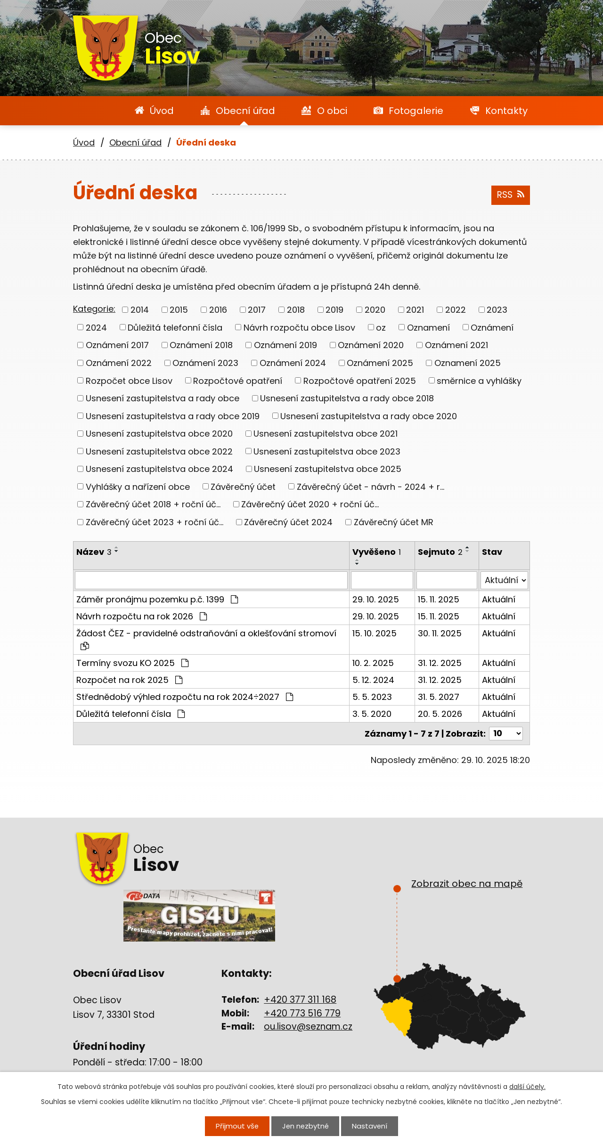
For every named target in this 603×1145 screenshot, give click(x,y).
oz (381, 327)
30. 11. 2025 (440, 633)
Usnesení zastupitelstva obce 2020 (159, 433)
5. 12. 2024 (373, 680)
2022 (455, 310)
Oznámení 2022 (119, 363)
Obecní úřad (245, 110)
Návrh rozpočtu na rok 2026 (141, 616)
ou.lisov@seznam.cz (308, 1026)
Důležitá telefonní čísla (175, 327)
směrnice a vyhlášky (479, 380)
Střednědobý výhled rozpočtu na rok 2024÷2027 (184, 697)
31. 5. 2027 (438, 697)
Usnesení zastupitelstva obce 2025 (327, 469)
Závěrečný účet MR (393, 522)
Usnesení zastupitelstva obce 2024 (159, 469)
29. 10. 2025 (375, 599)
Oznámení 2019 (285, 345)
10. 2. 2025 (373, 663)
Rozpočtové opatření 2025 (359, 380)
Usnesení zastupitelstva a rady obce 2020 (368, 416)
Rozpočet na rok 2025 (129, 680)
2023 (497, 310)
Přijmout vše (237, 1126)
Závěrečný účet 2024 (288, 522)
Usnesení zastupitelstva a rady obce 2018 (347, 398)
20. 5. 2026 (440, 714)
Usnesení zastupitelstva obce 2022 (159, 451)
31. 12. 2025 (440, 663)
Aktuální (498, 599)
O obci (332, 110)
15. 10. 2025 (374, 633)
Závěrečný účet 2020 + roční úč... (310, 504)
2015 (179, 310)
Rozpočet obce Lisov (129, 380)
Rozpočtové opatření (237, 380)
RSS (510, 194)
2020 (375, 310)
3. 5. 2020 (371, 714)
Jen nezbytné (305, 1126)
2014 (139, 310)
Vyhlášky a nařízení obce (138, 486)
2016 (218, 310)
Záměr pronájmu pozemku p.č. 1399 (157, 599)
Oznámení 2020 (371, 345)
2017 (257, 310)
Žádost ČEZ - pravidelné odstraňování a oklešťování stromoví (206, 638)
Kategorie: (94, 309)
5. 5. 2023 (372, 697)
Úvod (162, 110)
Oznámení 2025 (380, 363)
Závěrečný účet (243, 486)
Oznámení (492, 327)
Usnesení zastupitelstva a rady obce (162, 398)
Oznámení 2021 (456, 345)
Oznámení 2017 (117, 345)
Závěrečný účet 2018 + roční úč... (153, 504)
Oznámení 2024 (293, 363)
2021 (415, 310)
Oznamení (428, 327)
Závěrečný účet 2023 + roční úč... (154, 522)
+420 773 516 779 (302, 1013)
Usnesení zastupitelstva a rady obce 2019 (173, 416)
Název (94, 552)
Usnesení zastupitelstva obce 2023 (326, 451)
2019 (334, 310)
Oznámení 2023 (205, 363)
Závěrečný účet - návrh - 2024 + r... (370, 486)
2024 (96, 327)
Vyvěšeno (376, 552)
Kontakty (506, 110)
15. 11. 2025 (438, 599)
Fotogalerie (416, 110)
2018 (296, 310)
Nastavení (368, 1126)
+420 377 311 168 (300, 999)
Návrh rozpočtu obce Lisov (299, 327)
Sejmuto (440, 552)
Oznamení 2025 (467, 363)
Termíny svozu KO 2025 (132, 663)
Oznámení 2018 (201, 345)
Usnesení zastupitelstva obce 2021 (325, 433)
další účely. (527, 1087)
